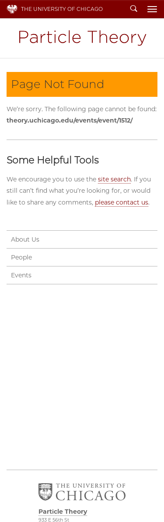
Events (21, 275)
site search (114, 179)
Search (133, 9)
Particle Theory (82, 38)
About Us (25, 239)
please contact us (121, 202)
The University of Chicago (62, 9)
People (21, 257)
